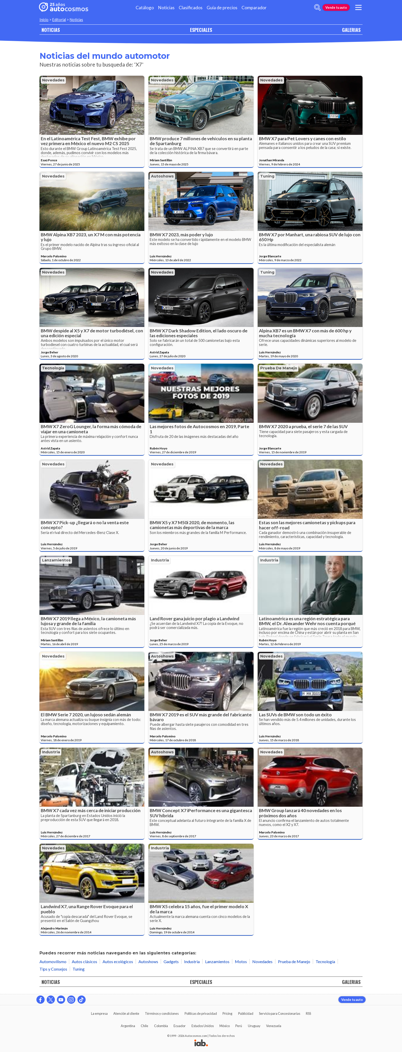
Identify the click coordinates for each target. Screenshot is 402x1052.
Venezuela (273, 1026)
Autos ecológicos (118, 961)
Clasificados (191, 7)
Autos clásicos (84, 961)
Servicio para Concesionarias (279, 1013)
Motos (241, 961)
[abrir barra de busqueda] (317, 7)
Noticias (166, 7)
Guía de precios (222, 7)
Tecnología (53, 368)
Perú (238, 1026)
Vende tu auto (336, 7)
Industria (160, 560)
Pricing (227, 1013)
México (224, 1026)
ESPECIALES (201, 29)
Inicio (43, 19)
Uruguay (254, 1026)
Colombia (161, 1026)
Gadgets (171, 961)
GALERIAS (351, 29)
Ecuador (180, 1026)
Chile (144, 1026)
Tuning (267, 176)
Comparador (254, 7)
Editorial (59, 19)
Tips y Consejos (53, 968)
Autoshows (162, 176)
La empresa (99, 1013)
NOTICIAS (51, 29)
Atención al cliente (126, 1013)
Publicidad (245, 1013)
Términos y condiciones (162, 1013)
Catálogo (145, 7)
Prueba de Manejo (278, 368)
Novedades (53, 80)
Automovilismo (52, 961)
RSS (308, 1013)
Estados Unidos (203, 1026)
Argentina (128, 1026)
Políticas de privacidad (201, 1013)
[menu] (358, 7)
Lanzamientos (56, 560)
